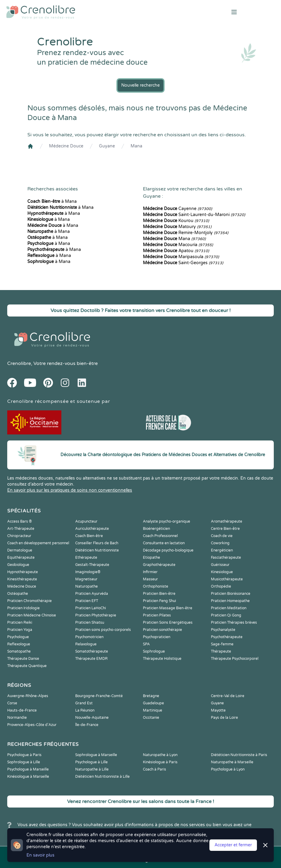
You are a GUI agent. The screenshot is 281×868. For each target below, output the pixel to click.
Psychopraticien (156, 637)
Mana (136, 146)
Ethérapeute (86, 557)
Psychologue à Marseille (28, 769)
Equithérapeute (21, 557)
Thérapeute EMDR (91, 658)
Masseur (150, 579)
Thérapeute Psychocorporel (234, 658)
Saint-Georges (183, 262)
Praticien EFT (86, 601)
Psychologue (18, 637)
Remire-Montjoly (185, 232)
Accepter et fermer (233, 845)
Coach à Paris (154, 769)
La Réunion (84, 710)
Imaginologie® (87, 572)
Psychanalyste (223, 630)
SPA (146, 644)
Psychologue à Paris (24, 755)
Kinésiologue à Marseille (28, 776)
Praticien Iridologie (23, 608)
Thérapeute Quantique (27, 666)
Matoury (177, 226)
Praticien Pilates (157, 615)
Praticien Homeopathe (230, 601)
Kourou (176, 220)
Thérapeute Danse (23, 658)
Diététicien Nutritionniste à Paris (239, 755)
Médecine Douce (66, 146)
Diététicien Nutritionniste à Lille (102, 776)
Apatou (176, 250)
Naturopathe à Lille (92, 769)
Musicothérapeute (227, 579)
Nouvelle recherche (140, 85)
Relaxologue (86, 644)
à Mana (52, 201)
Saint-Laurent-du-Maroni (194, 214)
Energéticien (222, 550)
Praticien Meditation (228, 608)
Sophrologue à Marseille (96, 755)
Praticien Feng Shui (159, 601)
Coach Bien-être (89, 536)
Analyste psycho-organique (166, 521)
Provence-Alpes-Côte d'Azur (32, 725)
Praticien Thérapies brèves (234, 622)
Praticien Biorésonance (230, 594)
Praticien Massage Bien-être (167, 608)
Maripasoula (181, 256)
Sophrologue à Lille (23, 762)
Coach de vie (222, 536)
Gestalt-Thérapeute (92, 565)
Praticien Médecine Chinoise (31, 615)
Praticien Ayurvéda (91, 594)
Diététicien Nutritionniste (97, 550)
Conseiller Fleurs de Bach (96, 543)
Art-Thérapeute (20, 529)
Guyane (107, 146)
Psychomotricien (89, 637)
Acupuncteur (86, 521)
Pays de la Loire (224, 717)
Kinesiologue (222, 572)
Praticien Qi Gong (226, 615)
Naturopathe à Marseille (232, 762)
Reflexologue (18, 644)
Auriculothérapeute (92, 529)
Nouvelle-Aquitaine (92, 717)
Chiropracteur (19, 536)
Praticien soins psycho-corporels (103, 630)
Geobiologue (18, 565)
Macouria (178, 244)
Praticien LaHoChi (90, 608)
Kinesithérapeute (22, 579)
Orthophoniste (155, 586)
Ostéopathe (17, 594)
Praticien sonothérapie (162, 630)
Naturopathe (86, 586)
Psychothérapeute (226, 637)
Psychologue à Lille (91, 762)
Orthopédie (221, 586)
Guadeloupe (153, 703)
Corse (12, 703)
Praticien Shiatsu (89, 622)
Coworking (220, 543)
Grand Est (84, 703)
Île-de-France (86, 725)
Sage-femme (222, 644)
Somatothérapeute (91, 651)
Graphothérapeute (159, 565)
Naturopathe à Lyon (160, 755)
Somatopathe (19, 651)
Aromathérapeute (226, 521)
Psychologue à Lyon (228, 769)
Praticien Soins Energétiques (168, 622)
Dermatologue (19, 550)
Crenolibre (19, 363)
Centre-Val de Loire (227, 696)
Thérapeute (221, 651)
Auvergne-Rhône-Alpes (27, 696)
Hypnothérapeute (22, 572)
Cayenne (177, 208)
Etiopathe (151, 557)
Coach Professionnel (160, 536)
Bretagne (151, 696)
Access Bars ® (19, 521)
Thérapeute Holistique (162, 658)
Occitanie (151, 717)
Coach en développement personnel (38, 543)
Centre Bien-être (225, 529)
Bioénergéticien (156, 529)
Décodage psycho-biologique (168, 550)
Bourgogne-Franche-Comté (99, 696)
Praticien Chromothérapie (29, 601)
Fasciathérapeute (226, 557)
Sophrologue (154, 651)
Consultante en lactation (164, 543)
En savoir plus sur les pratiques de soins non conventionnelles (69, 490)
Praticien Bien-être (159, 594)
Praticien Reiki (19, 622)
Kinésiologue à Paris (160, 762)
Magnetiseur (86, 579)
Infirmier (150, 572)
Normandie (17, 717)
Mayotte (218, 710)
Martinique (152, 710)
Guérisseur (220, 565)
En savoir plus (40, 855)
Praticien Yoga (19, 630)
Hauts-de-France (22, 710)
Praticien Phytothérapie (95, 615)
